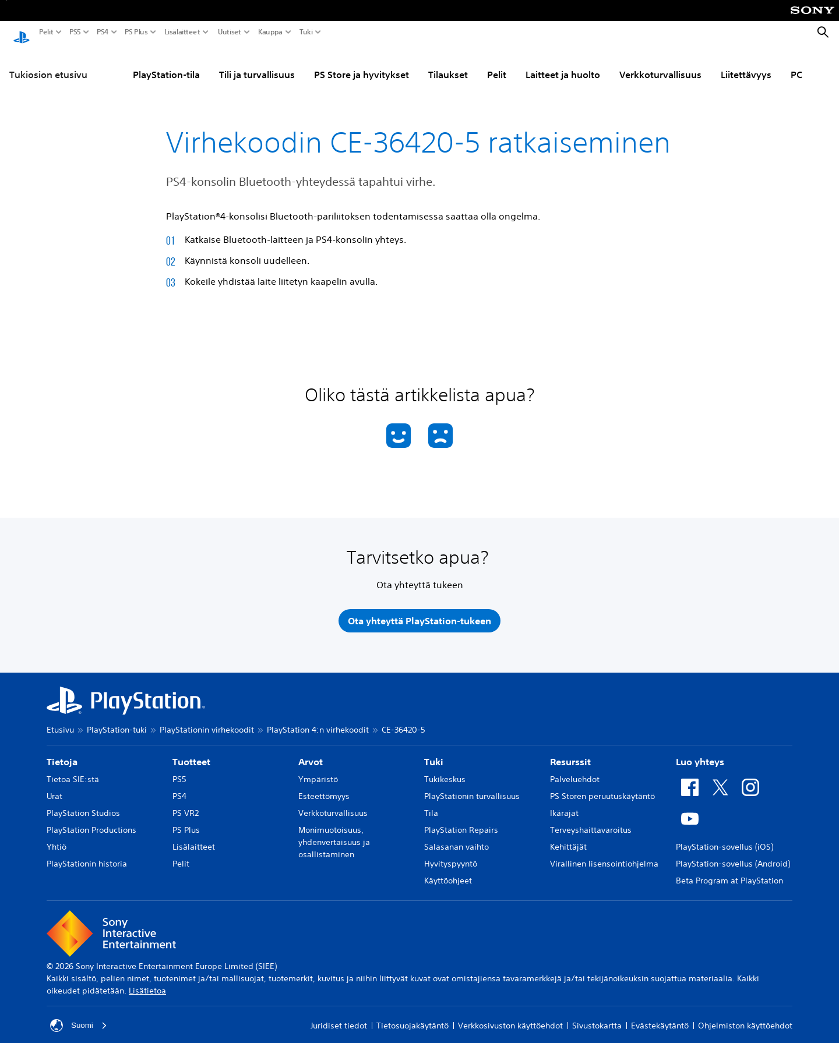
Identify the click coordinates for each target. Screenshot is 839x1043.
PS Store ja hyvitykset (361, 63)
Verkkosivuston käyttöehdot (510, 1017)
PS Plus (136, 32)
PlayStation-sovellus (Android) (733, 855)
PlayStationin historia (87, 855)
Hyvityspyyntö (450, 855)
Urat (54, 787)
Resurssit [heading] (570, 753)
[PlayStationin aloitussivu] (21, 33)
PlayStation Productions (91, 821)
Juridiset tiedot (339, 1017)
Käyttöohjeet (448, 872)
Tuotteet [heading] (191, 753)
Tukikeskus (445, 770)
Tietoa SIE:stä (73, 770)
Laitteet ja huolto (563, 63)
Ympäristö (318, 770)
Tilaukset (448, 63)
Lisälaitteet (182, 32)
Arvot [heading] (310, 753)
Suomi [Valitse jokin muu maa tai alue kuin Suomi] (79, 1017)
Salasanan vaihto (456, 838)
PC (796, 63)
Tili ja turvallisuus (257, 63)
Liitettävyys (746, 63)
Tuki (306, 32)
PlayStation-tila (166, 63)
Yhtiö (56, 838)
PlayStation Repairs (461, 821)
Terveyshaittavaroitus (591, 821)
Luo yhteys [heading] (700, 753)
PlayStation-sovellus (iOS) (724, 838)
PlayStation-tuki (117, 721)
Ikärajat (564, 804)
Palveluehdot (575, 770)
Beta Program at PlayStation (729, 872)
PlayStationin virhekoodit (207, 721)
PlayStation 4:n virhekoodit (318, 721)
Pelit (46, 32)
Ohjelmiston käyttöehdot (745, 1017)
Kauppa (270, 32)
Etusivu (60, 721)
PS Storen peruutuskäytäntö (602, 787)
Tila (431, 804)
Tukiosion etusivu (48, 63)
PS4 (103, 32)
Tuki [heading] (433, 753)
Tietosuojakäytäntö (412, 1017)
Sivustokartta (597, 1017)
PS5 (75, 32)
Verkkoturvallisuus (660, 63)
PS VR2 (185, 804)
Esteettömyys (324, 787)
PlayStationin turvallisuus (472, 787)
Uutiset (229, 32)
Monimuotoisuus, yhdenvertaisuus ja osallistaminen (334, 833)
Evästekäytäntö (660, 1017)
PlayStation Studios (83, 804)
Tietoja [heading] (62, 753)
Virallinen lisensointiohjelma (604, 855)
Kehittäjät (568, 838)
